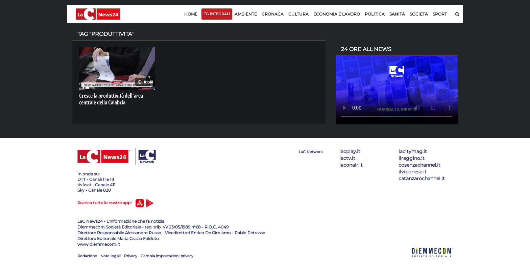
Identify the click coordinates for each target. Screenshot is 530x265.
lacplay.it (349, 151)
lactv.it (347, 158)
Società (419, 14)
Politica (375, 14)
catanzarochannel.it (422, 178)
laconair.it (351, 165)
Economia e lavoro (336, 14)
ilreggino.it (412, 158)
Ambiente (246, 14)
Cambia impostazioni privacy (167, 256)
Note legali (110, 256)
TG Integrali (217, 13)
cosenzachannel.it (419, 165)
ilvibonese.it (413, 172)
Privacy (130, 256)
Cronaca (273, 14)
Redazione (87, 256)
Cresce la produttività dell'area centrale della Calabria (111, 99)
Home (190, 14)
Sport (440, 14)
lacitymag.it (413, 151)
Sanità (397, 14)
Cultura (298, 14)
